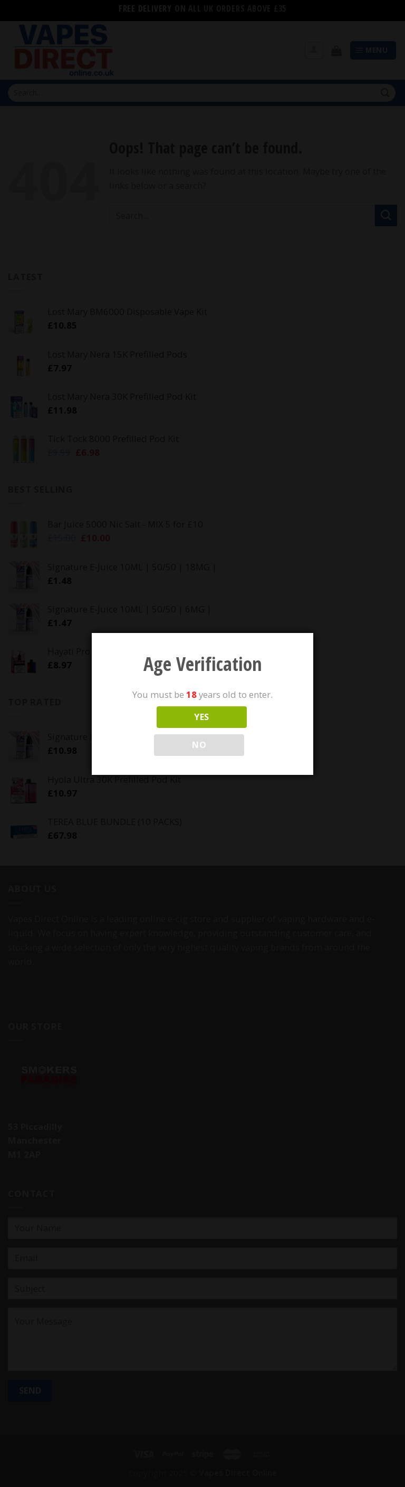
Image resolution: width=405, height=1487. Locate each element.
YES (201, 717)
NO (199, 745)
